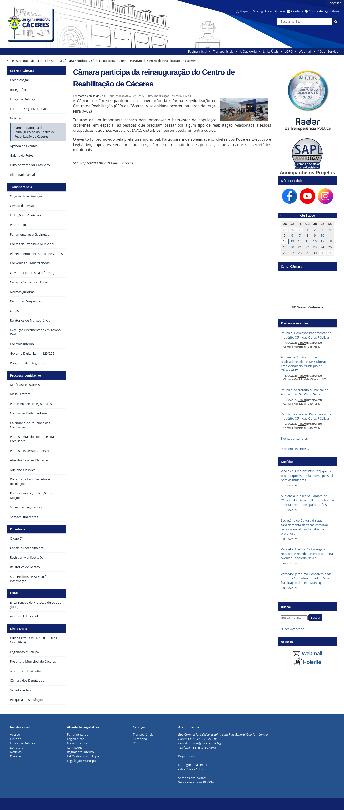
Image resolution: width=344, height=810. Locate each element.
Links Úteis (270, 51)
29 (307, 253)
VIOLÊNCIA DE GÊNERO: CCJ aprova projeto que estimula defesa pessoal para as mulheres (307, 475)
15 (307, 241)
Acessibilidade (274, 11)
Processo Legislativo (25, 375)
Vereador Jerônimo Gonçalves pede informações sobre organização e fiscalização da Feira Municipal (306, 578)
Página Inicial (197, 51)
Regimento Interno (80, 752)
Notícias (82, 60)
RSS (135, 743)
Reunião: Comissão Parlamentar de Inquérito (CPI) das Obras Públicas (306, 335)
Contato (297, 11)
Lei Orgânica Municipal (83, 756)
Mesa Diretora (77, 743)
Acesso (15, 734)
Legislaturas (75, 739)
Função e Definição (23, 743)
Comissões (74, 747)
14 (300, 241)
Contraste (316, 11)
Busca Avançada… (293, 629)
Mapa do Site (249, 11)
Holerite (307, 662)
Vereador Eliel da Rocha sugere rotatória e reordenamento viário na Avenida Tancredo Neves (307, 553)
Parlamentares (77, 734)
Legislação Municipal (82, 760)
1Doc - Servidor (329, 51)
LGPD (289, 51)
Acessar (335, 3)
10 (322, 235)
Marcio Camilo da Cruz (92, 96)
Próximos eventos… (295, 449)
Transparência (223, 51)
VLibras (334, 11)
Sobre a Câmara (62, 60)
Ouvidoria (17, 529)
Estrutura (16, 747)
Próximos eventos (294, 323)
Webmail (305, 51)
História (15, 739)
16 (315, 241)
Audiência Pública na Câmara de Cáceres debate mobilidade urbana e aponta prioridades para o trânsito (307, 500)
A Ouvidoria (248, 51)
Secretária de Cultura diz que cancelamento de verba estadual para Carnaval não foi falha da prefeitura (304, 527)
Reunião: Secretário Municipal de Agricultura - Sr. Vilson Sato (304, 392)
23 (315, 247)
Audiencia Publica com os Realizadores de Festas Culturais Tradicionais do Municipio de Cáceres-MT (304, 363)
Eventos (15, 756)
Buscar (286, 607)
